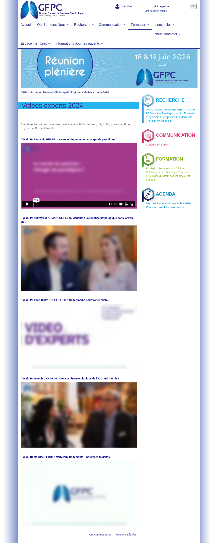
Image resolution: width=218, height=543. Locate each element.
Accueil (26, 25)
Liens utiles (164, 25)
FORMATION (162, 158)
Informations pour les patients (79, 43)
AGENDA (158, 193)
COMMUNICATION (168, 135)
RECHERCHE (163, 100)
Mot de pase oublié (156, 10)
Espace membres (35, 43)
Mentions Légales (126, 534)
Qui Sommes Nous (52, 25)
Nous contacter (167, 34)
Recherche (83, 25)
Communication (112, 25)
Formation (140, 25)
